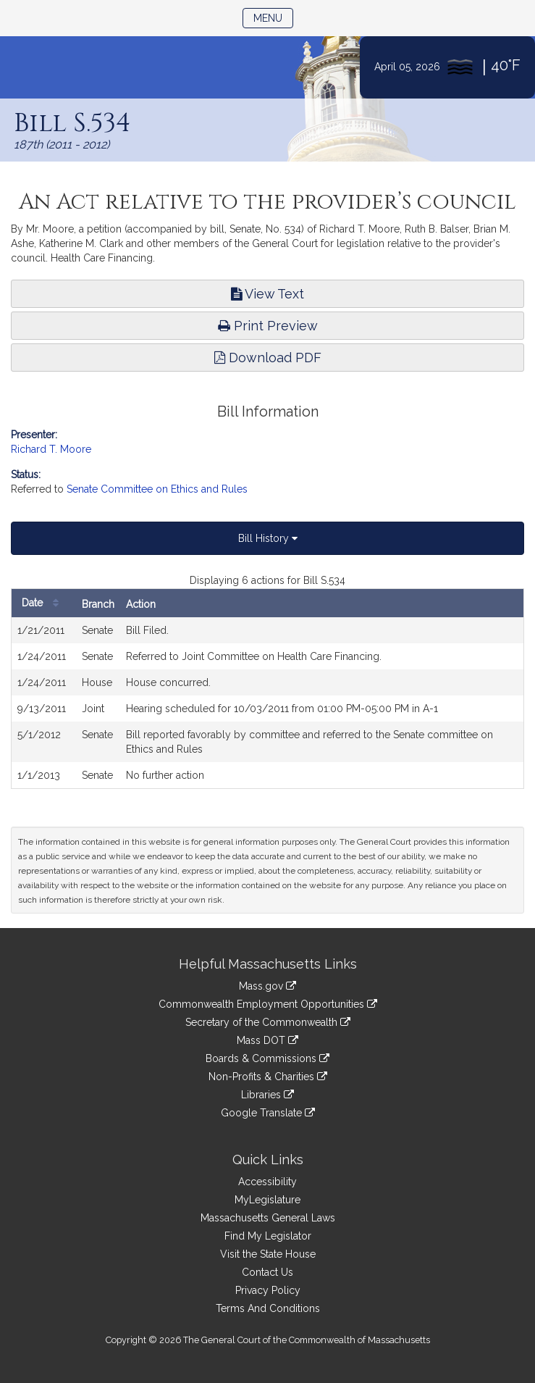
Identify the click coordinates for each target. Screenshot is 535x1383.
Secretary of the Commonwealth (267, 1022)
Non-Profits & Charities (267, 1076)
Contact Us (267, 1272)
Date (44, 603)
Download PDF (267, 357)
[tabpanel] (267, 681)
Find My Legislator (267, 1236)
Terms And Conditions (268, 1308)
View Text (267, 293)
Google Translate (268, 1113)
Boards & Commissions (267, 1058)
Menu (273, 17)
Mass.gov (267, 986)
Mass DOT (267, 1040)
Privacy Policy (267, 1290)
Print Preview (268, 325)
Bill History (268, 538)
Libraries (267, 1094)
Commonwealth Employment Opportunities (268, 1004)
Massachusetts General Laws (268, 1218)
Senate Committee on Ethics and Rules (157, 489)
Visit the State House (268, 1254)
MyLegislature (267, 1200)
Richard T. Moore (51, 449)
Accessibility (267, 1181)
